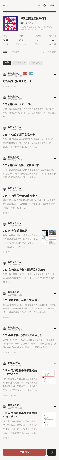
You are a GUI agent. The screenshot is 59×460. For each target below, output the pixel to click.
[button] (39, 5)
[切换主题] (44, 5)
